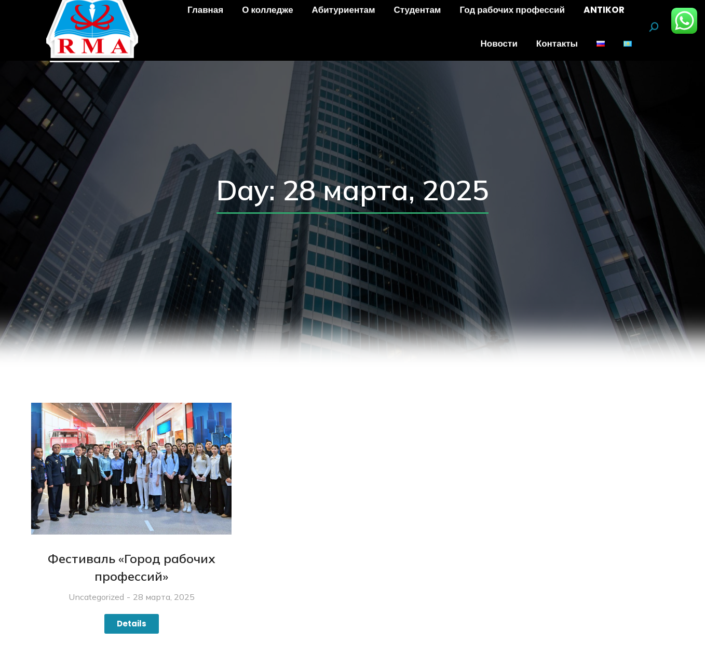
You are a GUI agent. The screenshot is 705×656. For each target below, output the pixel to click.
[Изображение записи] (131, 469)
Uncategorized (96, 597)
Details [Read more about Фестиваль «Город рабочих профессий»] (131, 623)
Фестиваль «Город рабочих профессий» (131, 567)
